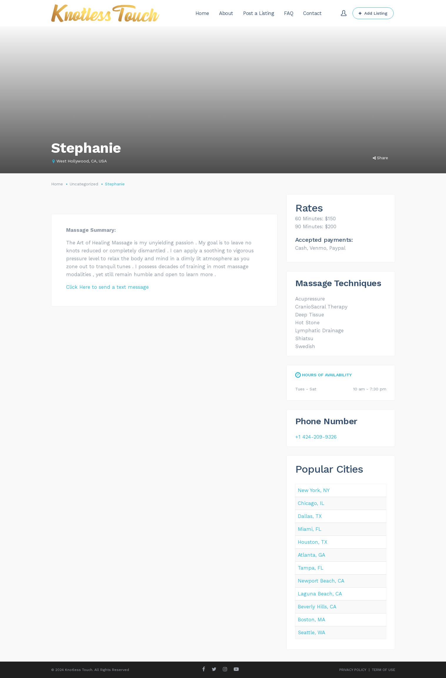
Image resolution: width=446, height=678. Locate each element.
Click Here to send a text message (107, 287)
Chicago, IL (311, 503)
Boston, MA (311, 619)
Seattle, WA (311, 632)
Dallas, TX (310, 516)
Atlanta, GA (311, 555)
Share (380, 157)
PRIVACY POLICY (352, 670)
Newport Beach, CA (321, 581)
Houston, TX (312, 542)
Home (57, 184)
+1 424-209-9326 (316, 437)
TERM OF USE (383, 670)
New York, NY (314, 490)
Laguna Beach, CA (320, 594)
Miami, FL (309, 529)
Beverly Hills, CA (317, 607)
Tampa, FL (310, 568)
